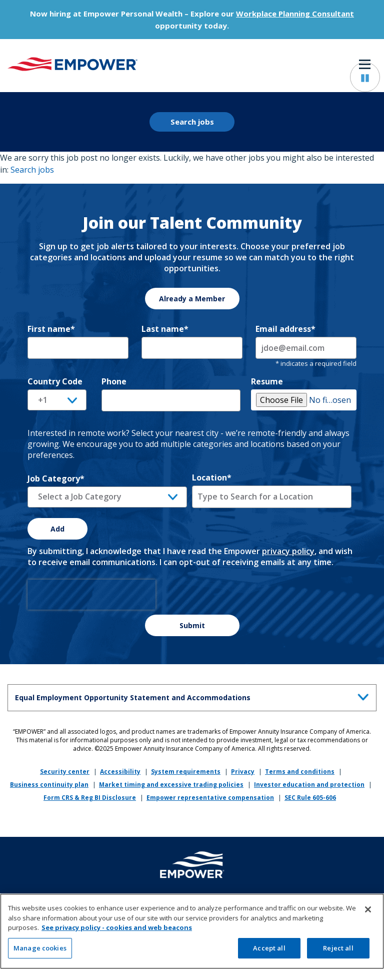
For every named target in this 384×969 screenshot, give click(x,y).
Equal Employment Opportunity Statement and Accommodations (194, 696)
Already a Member (192, 298)
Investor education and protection (309, 784)
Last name (165, 328)
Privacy (242, 771)
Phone (114, 381)
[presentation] (92, 595)
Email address (286, 328)
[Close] (368, 913)
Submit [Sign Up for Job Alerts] (192, 625)
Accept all (269, 951)
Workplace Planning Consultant (295, 14)
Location (212, 477)
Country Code (55, 381)
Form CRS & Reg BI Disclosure (90, 797)
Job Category (56, 478)
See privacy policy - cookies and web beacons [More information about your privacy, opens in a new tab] (117, 931)
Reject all (338, 951)
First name (51, 328)
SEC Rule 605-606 (310, 797)
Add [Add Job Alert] (57, 529)
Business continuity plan (49, 784)
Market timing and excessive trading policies (171, 784)
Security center (65, 771)
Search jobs (192, 122)
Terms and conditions (299, 771)
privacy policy (288, 551)
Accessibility (120, 771)
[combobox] (272, 497)
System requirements (185, 771)
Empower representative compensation (210, 797)
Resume (267, 381)
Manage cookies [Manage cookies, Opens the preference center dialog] (40, 951)
